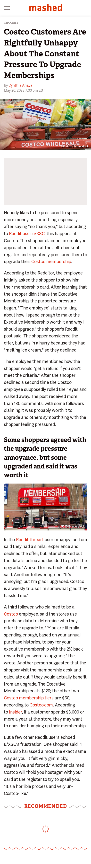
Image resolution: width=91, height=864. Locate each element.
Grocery (11, 22)
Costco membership (51, 261)
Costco (11, 614)
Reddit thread (29, 539)
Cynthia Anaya (20, 85)
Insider (15, 712)
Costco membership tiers (29, 698)
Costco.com (41, 705)
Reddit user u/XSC (27, 233)
